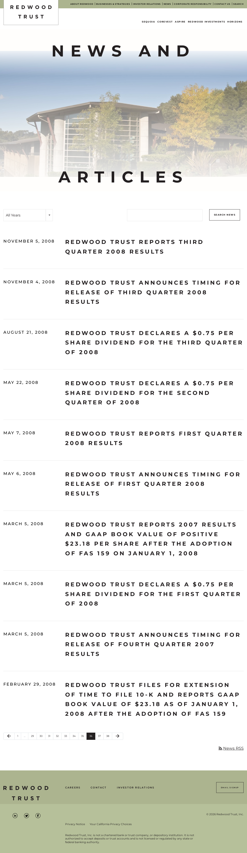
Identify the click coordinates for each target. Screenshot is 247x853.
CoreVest (165, 21)
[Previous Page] (9, 736)
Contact (99, 787)
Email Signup (230, 787)
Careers (72, 787)
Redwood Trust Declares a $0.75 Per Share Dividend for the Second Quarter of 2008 (149, 393)
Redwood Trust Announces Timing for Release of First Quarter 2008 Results (153, 484)
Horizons (235, 21)
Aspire (180, 21)
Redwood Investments (206, 21)
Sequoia (148, 21)
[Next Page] (117, 736)
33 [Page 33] (67, 737)
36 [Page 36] (92, 737)
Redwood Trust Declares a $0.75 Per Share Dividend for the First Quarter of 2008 (153, 594)
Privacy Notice (75, 824)
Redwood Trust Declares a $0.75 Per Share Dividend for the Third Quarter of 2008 (154, 343)
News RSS (231, 748)
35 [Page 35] (84, 737)
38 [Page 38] (109, 737)
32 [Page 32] (59, 737)
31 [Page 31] (50, 737)
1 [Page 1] (19, 737)
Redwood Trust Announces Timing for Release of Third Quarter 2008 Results (153, 292)
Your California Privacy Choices (111, 824)
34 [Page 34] (75, 737)
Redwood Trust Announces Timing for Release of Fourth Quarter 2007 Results (153, 644)
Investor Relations (136, 787)
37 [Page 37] (101, 737)
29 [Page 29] (34, 737)
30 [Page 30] (42, 737)
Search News (225, 214)
